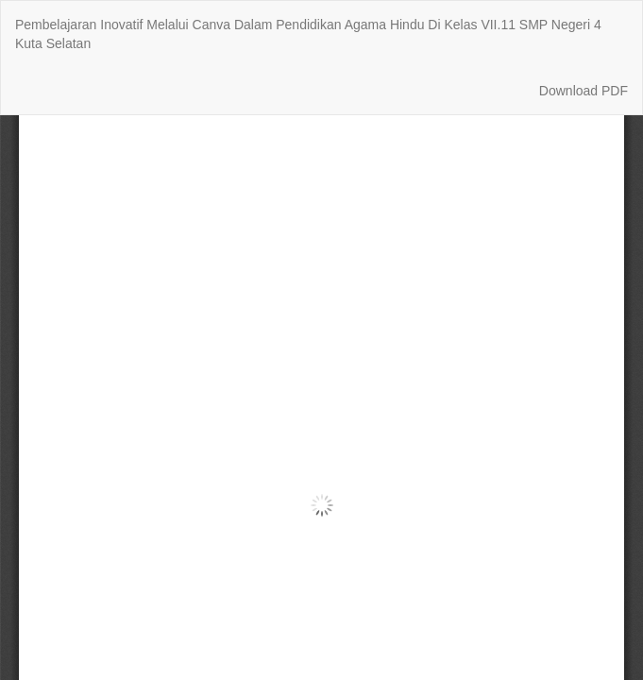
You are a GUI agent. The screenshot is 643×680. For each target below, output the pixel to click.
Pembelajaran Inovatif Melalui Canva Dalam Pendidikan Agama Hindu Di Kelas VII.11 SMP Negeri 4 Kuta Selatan (308, 34)
